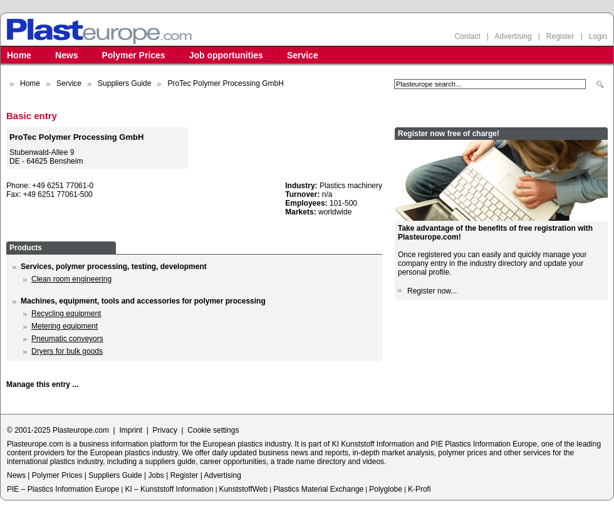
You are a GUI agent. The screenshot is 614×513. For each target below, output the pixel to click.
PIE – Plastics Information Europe (63, 489)
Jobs (156, 475)
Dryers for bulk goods (67, 351)
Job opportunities (226, 55)
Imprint (130, 430)
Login (598, 36)
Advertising (512, 36)
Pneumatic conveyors (67, 338)
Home (19, 55)
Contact (467, 36)
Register (560, 36)
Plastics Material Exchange (318, 489)
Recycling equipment (66, 313)
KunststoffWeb (243, 489)
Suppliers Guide (124, 83)
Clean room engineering (71, 279)
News (66, 55)
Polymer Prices (133, 55)
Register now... (432, 291)
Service (302, 55)
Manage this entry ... (42, 384)
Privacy (165, 430)
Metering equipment (64, 326)
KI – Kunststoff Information (169, 489)
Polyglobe (385, 489)
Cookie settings (213, 430)
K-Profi (419, 489)
